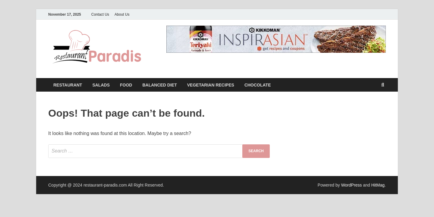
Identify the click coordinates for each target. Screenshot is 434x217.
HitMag (378, 185)
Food (126, 85)
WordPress (351, 185)
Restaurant (67, 85)
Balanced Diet (159, 85)
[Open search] (382, 85)
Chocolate (257, 85)
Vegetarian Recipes (210, 85)
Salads (101, 85)
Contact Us (100, 14)
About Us (122, 14)
